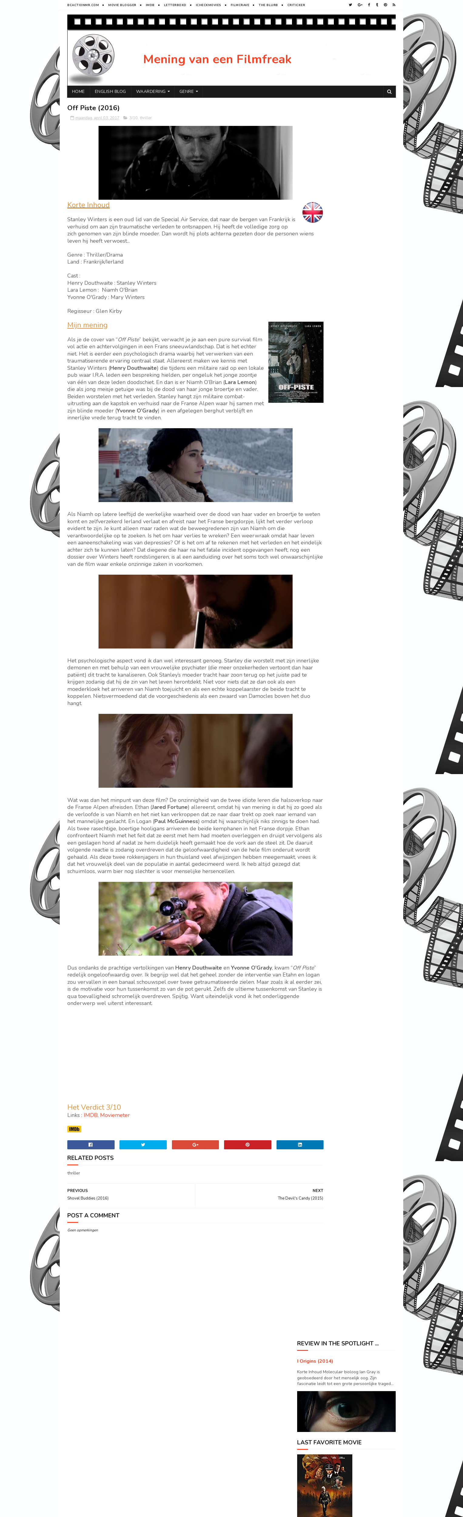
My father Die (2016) (328, 462)
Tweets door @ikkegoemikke (325, 880)
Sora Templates (103, 1509)
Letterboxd (175, 5)
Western (345, 929)
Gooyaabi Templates (168, 1509)
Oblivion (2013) (355, 692)
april (314, 430)
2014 (309, 551)
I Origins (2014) (315, 128)
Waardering (151, 91)
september (320, 387)
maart (315, 506)
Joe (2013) (349, 790)
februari (318, 514)
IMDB (91, 1158)
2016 (309, 534)
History (340, 908)
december (319, 362)
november (320, 370)
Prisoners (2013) (356, 619)
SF (338, 919)
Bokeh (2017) (321, 479)
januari (316, 523)
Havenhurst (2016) (326, 446)
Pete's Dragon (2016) (361, 741)
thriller (146, 118)
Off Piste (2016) (324, 495)
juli (313, 405)
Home (78, 91)
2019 (309, 337)
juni (313, 413)
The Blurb (268, 5)
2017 (309, 354)
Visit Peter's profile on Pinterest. (328, 853)
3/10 (133, 118)
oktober (318, 379)
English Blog (110, 91)
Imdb (150, 5)
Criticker (296, 5)
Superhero (310, 929)
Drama (306, 908)
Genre (186, 91)
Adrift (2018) (352, 643)
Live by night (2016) (328, 437)
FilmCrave (240, 5)
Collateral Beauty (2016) (332, 454)
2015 (309, 542)
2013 (309, 560)
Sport (366, 919)
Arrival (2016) (353, 594)
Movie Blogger (122, 5)
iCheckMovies (208, 5)
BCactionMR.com (83, 5)
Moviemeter (115, 1158)
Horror (307, 919)
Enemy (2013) (353, 815)
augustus (318, 396)
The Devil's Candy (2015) (333, 487)
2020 (309, 329)
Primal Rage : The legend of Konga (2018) (366, 769)
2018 (309, 346)
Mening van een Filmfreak (217, 59)
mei (313, 422)
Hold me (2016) (323, 471)
